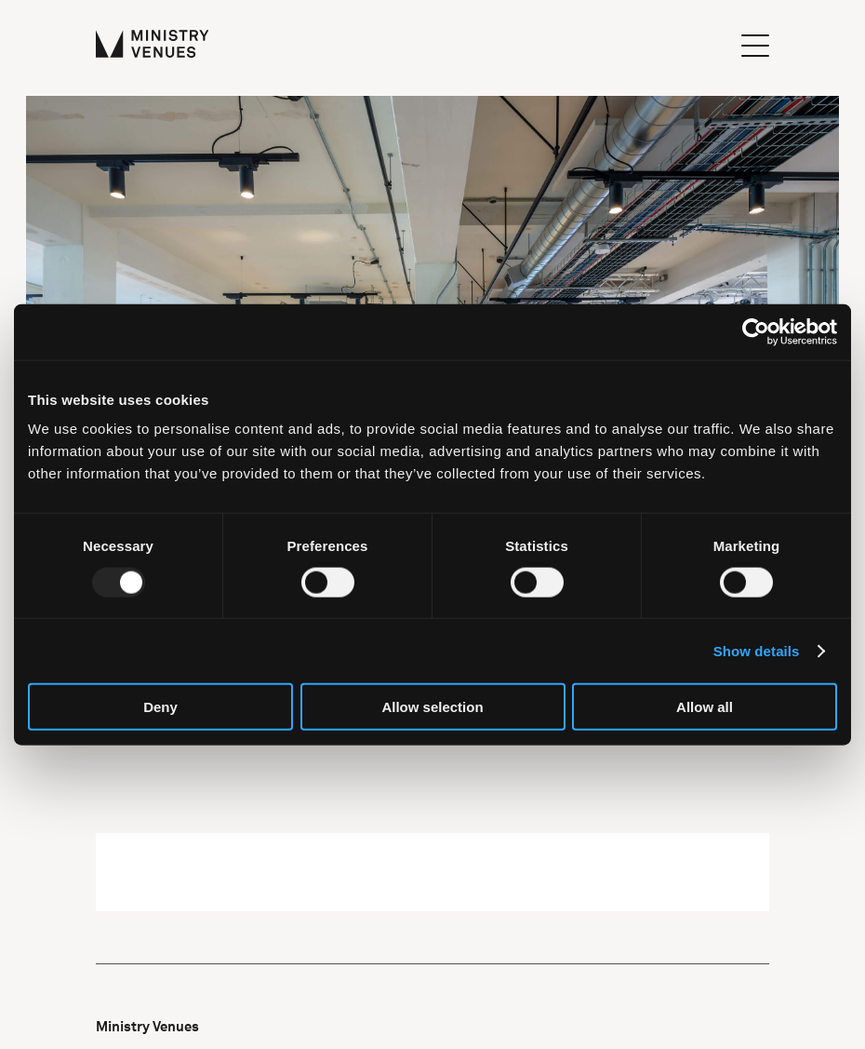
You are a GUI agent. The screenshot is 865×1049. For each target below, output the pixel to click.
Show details (756, 650)
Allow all (704, 707)
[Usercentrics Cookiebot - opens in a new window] (755, 331)
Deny (160, 707)
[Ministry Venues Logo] (152, 45)
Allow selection (432, 707)
